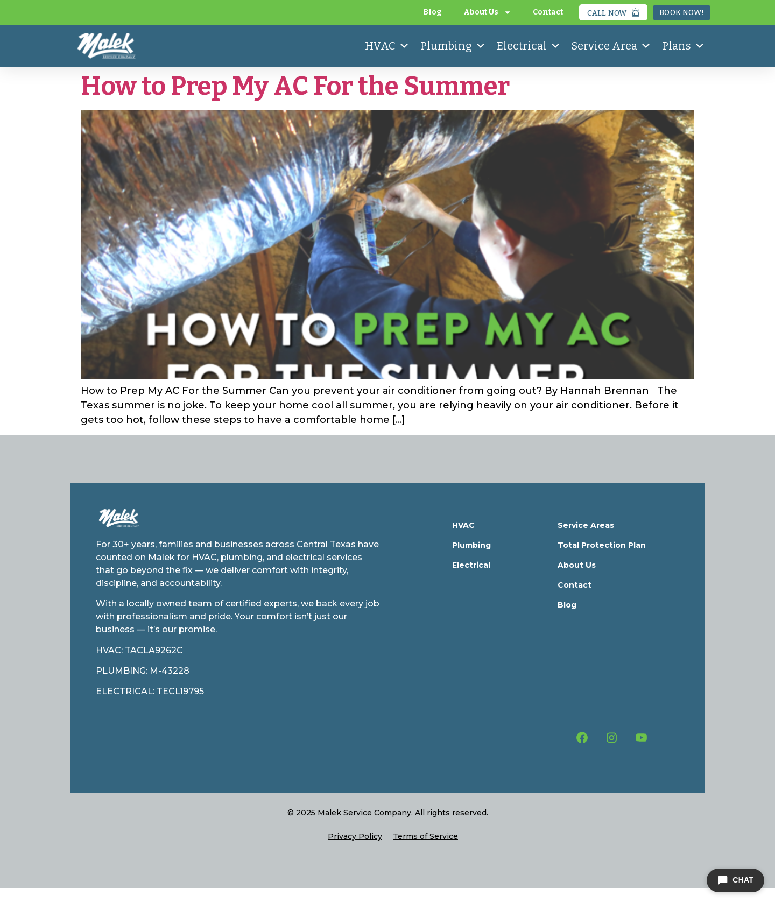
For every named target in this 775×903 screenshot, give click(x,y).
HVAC (387, 46)
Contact (548, 12)
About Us (487, 12)
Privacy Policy (355, 836)
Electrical (529, 46)
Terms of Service (425, 836)
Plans (683, 46)
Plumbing (453, 46)
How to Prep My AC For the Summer (295, 86)
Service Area (611, 46)
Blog (432, 12)
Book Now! (681, 12)
